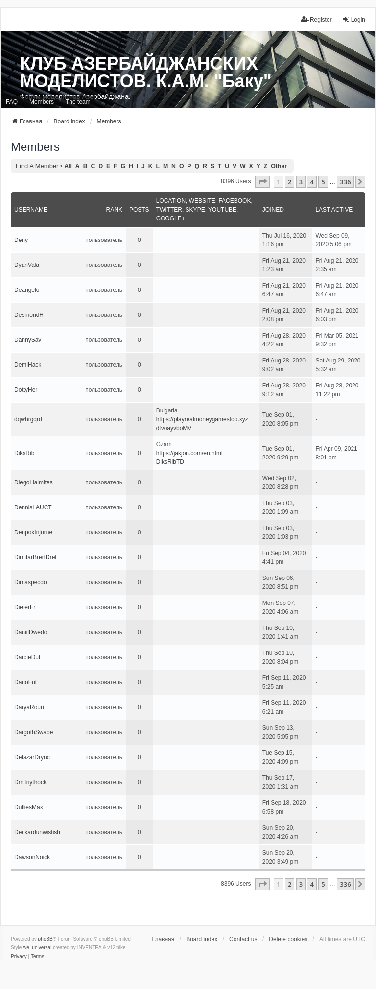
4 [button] (311, 181)
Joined (273, 209)
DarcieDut (27, 657)
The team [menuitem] (78, 101)
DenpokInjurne (33, 532)
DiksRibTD (170, 461)
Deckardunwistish (37, 832)
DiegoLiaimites (33, 482)
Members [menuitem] (41, 101)
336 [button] (345, 181)
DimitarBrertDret (35, 557)
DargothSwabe (33, 732)
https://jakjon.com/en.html (189, 453)
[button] (262, 182)
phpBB (45, 938)
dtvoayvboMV (174, 428)
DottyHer (25, 389)
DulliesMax (28, 807)
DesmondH (29, 315)
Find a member (37, 165)
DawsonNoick (32, 857)
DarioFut (25, 682)
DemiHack (27, 365)
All (68, 166)
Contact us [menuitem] (243, 939)
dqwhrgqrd (28, 419)
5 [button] (323, 181)
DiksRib (24, 453)
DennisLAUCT (33, 507)
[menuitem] (19, 956)
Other (279, 166)
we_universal (37, 947)
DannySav (27, 340)
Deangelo (26, 290)
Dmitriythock (30, 782)
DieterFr (24, 607)
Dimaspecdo (30, 582)
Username (30, 209)
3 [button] (301, 181)
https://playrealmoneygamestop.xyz (202, 419)
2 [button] (289, 181)
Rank (114, 209)
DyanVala (26, 265)
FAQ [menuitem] (12, 101)
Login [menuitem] (353, 19)
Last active (333, 209)
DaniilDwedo (30, 632)
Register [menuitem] (316, 19)
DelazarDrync (32, 757)
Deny (21, 240)
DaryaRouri (29, 707)
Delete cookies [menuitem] (288, 939)
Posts (139, 209)
